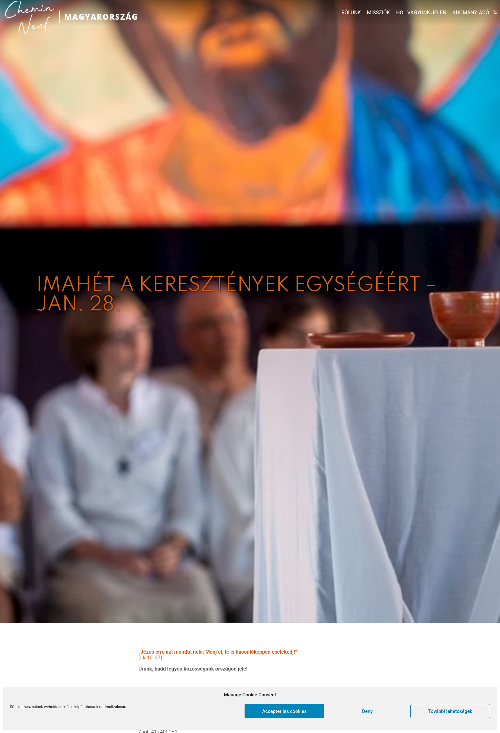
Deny (367, 711)
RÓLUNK (351, 13)
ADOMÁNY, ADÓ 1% (474, 13)
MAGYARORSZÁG (101, 16)
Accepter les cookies (284, 711)
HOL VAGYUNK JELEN (421, 13)
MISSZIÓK (378, 13)
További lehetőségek (450, 711)
